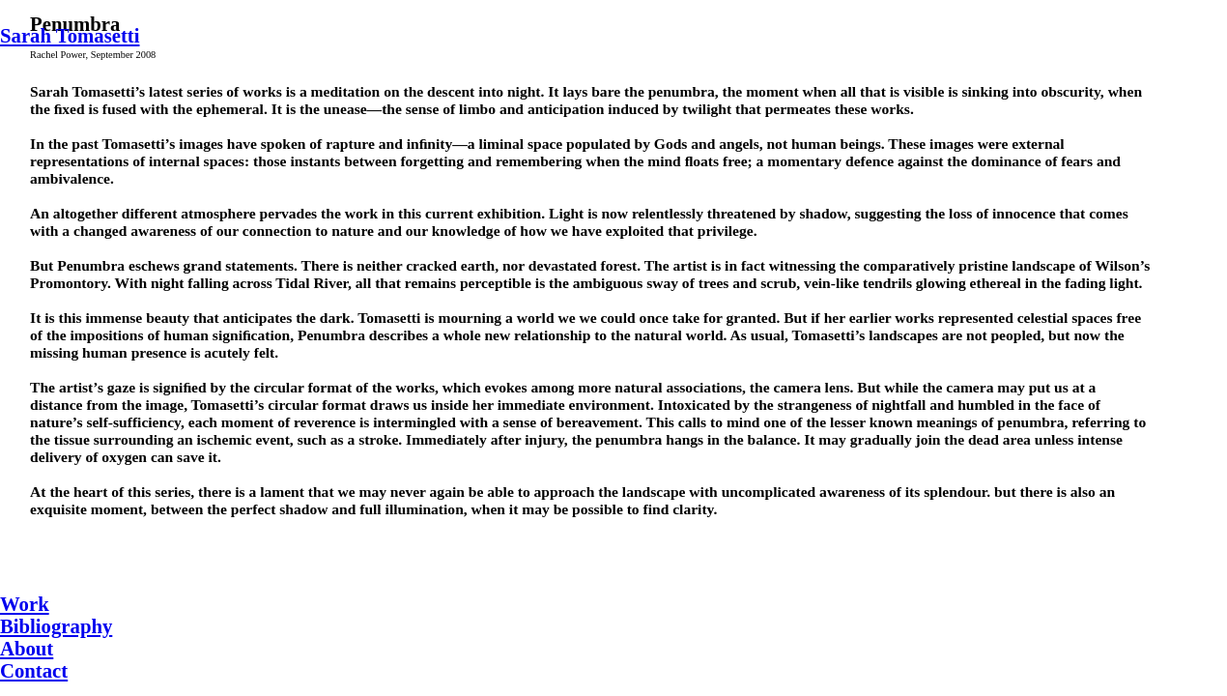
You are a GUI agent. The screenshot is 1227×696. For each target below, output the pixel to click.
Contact (34, 671)
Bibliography (56, 626)
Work (24, 604)
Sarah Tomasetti (69, 35)
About (26, 648)
